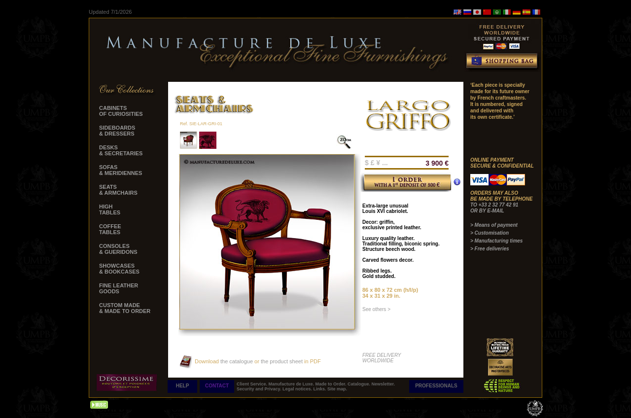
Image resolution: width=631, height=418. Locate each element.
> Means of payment (494, 225)
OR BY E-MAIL (487, 210)
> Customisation (489, 233)
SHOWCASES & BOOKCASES (119, 269)
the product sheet (282, 361)
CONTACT (217, 385)
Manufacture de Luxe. (292, 384)
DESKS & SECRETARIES (120, 150)
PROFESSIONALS (436, 385)
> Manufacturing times (496, 241)
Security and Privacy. (259, 388)
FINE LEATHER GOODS (118, 288)
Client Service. (253, 384)
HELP (182, 385)
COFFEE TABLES (110, 229)
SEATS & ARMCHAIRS (118, 190)
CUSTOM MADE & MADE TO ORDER (124, 308)
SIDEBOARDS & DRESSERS (117, 131)
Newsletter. (383, 384)
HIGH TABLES (109, 209)
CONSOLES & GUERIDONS (118, 249)
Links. (320, 388)
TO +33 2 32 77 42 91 (494, 205)
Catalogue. (360, 384)
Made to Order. (332, 384)
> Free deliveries (489, 248)
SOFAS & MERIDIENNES (120, 170)
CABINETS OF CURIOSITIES (121, 111)
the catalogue (236, 361)
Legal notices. (298, 388)
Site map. (337, 388)
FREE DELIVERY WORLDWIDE (381, 357)
